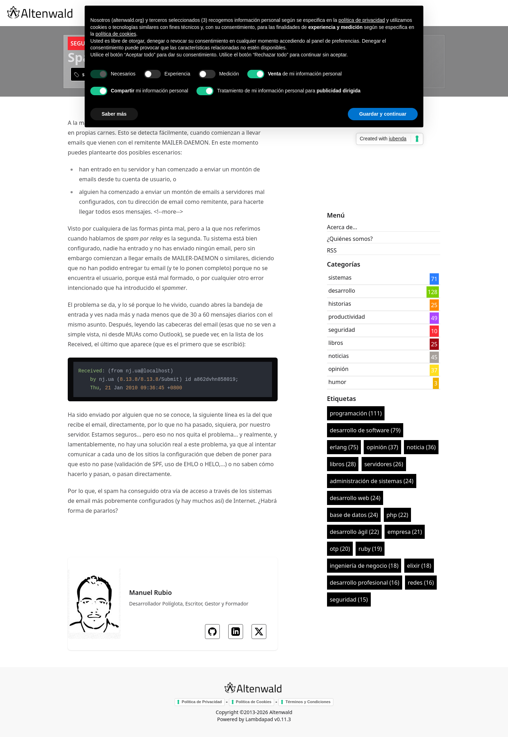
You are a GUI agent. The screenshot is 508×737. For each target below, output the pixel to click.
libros (335, 343)
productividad (346, 317)
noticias (338, 356)
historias (339, 303)
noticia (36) (421, 447)
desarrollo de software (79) (365, 430)
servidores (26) (383, 464)
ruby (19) (370, 549)
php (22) (398, 515)
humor (337, 382)
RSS (332, 250)
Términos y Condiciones (308, 702)
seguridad (341, 330)
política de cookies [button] (116, 34)
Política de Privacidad (202, 702)
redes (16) (421, 582)
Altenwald (280, 712)
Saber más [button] (114, 114)
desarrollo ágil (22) (354, 532)
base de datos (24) (354, 515)
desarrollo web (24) (355, 498)
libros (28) (343, 464)
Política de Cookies (254, 702)
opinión (338, 369)
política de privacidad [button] (361, 20)
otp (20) (340, 549)
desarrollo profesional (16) (364, 582)
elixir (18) (419, 566)
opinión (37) (382, 447)
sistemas (340, 277)
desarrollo (341, 290)
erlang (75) (344, 447)
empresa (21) (404, 532)
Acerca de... (342, 227)
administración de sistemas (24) (371, 481)
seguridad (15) (349, 599)
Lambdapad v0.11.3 (268, 719)
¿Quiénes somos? (350, 239)
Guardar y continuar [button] (382, 114)
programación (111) (356, 413)
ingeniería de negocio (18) (364, 566)
